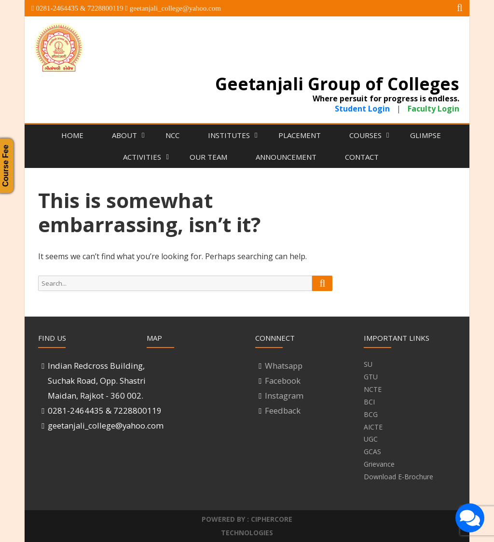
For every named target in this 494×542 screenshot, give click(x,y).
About (124, 135)
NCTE (373, 389)
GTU (371, 376)
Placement (299, 135)
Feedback (283, 410)
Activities (142, 157)
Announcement (286, 157)
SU (368, 364)
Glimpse (425, 135)
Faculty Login (433, 108)
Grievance (379, 464)
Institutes (229, 135)
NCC (172, 135)
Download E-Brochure (398, 476)
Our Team (208, 157)
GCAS (372, 451)
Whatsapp (283, 365)
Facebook (283, 380)
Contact (362, 157)
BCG (371, 414)
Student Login (363, 108)
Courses (365, 135)
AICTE (373, 426)
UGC (371, 439)
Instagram (284, 395)
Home (72, 135)
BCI (369, 401)
